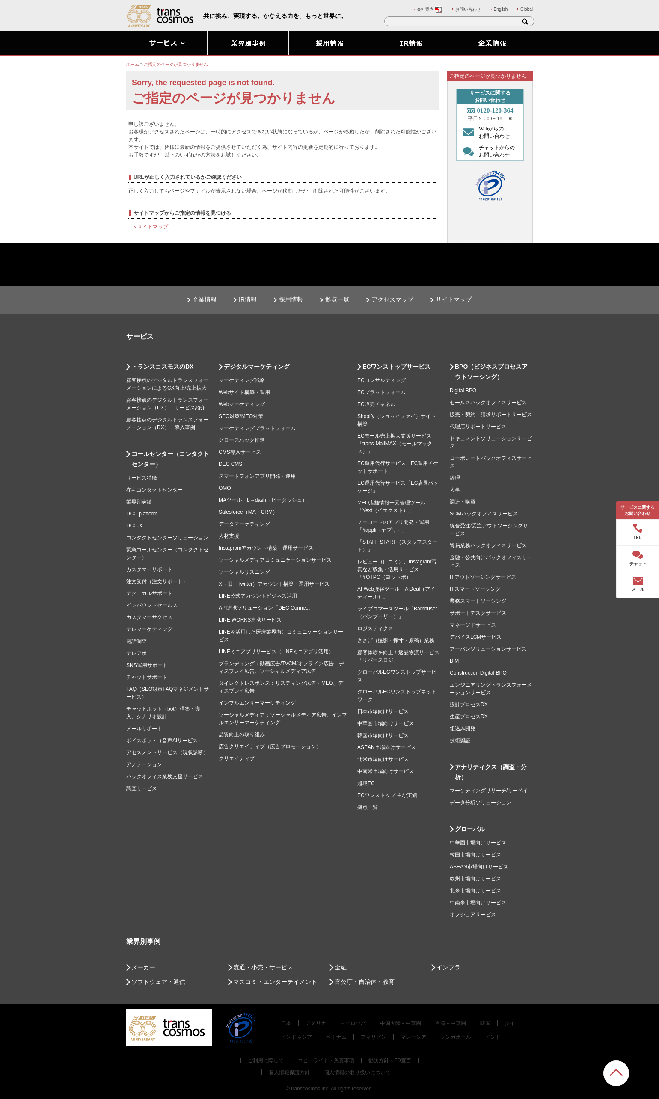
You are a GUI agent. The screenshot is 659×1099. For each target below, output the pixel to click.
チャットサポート (146, 677)
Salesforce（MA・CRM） (248, 512)
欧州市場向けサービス (475, 879)
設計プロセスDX (469, 705)
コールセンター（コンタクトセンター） (170, 459)
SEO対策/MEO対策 (241, 416)
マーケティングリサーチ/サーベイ (489, 791)
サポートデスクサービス (478, 613)
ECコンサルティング (381, 380)
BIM (454, 661)
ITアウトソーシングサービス (483, 577)
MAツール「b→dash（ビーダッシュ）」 (265, 500)
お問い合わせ (468, 9)
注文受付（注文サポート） (157, 581)
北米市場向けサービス (383, 759)
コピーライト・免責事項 (326, 1060)
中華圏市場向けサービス (385, 723)
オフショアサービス (473, 915)
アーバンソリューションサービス (488, 649)
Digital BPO (463, 391)
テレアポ (136, 653)
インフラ (448, 967)
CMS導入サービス (240, 452)
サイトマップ (152, 227)
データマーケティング (244, 524)
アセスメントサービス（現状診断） (167, 752)
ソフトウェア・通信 (158, 981)
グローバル (470, 829)
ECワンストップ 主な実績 (387, 795)
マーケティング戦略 (242, 380)
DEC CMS (230, 464)
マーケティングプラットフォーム (257, 428)
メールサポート (144, 729)
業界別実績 (139, 502)
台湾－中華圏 (450, 1023)
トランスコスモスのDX (162, 366)
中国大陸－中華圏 (400, 1023)
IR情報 (248, 299)
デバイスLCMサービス (476, 637)
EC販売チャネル (376, 404)
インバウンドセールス (152, 605)
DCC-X (134, 526)
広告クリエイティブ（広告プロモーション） (270, 746)
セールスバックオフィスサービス (488, 403)
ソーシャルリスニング (244, 572)
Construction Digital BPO (478, 673)
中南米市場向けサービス (385, 771)
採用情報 (291, 299)
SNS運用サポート (147, 665)
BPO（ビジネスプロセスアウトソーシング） (491, 371)
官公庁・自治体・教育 (365, 981)
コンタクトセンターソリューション (167, 538)
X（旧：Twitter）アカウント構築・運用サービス (274, 584)
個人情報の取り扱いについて (357, 1072)
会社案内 (429, 9)
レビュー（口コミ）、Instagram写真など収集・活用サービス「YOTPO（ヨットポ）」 (396, 569)
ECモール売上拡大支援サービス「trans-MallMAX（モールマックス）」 (394, 443)
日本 (286, 1023)
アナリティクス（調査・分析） (491, 772)
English (501, 9)
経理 (455, 478)
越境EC (366, 783)
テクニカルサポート (149, 593)
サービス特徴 (141, 478)
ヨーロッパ (353, 1023)
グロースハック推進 (242, 440)
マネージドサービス (473, 625)
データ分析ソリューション (480, 803)
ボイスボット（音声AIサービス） (164, 741)
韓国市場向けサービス (383, 735)
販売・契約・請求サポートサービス (491, 415)
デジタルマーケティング (257, 366)
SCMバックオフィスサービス (484, 514)
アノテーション (144, 764)
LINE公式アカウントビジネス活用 (258, 596)
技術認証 (460, 741)
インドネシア (296, 1037)
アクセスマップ (392, 299)
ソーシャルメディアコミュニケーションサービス (275, 560)
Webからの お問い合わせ (484, 132)
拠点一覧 (337, 299)
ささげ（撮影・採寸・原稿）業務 (395, 640)
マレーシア (413, 1037)
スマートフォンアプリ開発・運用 (257, 476)
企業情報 (205, 299)
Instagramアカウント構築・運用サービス (266, 548)
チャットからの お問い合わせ (487, 151)
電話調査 (136, 641)
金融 (341, 967)
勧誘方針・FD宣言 (389, 1060)
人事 (455, 490)
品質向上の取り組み (242, 735)
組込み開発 (462, 729)
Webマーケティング (242, 404)
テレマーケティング (149, 629)
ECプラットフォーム (381, 392)
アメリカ (316, 1023)
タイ (510, 1023)
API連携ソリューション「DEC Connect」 (267, 608)
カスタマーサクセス (149, 617)
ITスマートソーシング (475, 589)
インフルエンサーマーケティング (257, 703)
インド (493, 1037)
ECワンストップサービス (396, 366)
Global (526, 9)
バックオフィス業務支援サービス (164, 776)
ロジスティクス (375, 628)
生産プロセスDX (469, 717)
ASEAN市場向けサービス (386, 747)
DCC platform (141, 514)
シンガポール (455, 1037)
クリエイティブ (237, 758)
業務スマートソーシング (478, 601)
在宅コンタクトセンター (154, 490)
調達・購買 (462, 502)
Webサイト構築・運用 (244, 392)
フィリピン (373, 1037)
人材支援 (229, 536)
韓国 (485, 1023)
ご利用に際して (266, 1060)
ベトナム (336, 1037)
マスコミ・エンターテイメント (275, 981)
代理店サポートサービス (478, 427)
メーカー (143, 967)
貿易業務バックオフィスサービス (488, 545)
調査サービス (141, 788)
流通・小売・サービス (263, 967)
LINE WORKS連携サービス (250, 620)
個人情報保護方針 (289, 1072)
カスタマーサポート (149, 569)
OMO (225, 488)
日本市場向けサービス (383, 711)
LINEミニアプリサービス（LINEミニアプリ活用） (276, 652)
